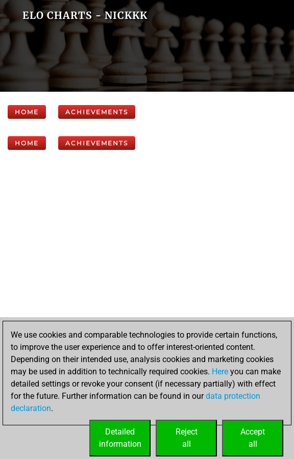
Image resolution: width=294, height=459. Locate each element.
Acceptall (252, 438)
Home (27, 112)
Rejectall (187, 438)
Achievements (96, 112)
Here (220, 371)
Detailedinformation (120, 438)
